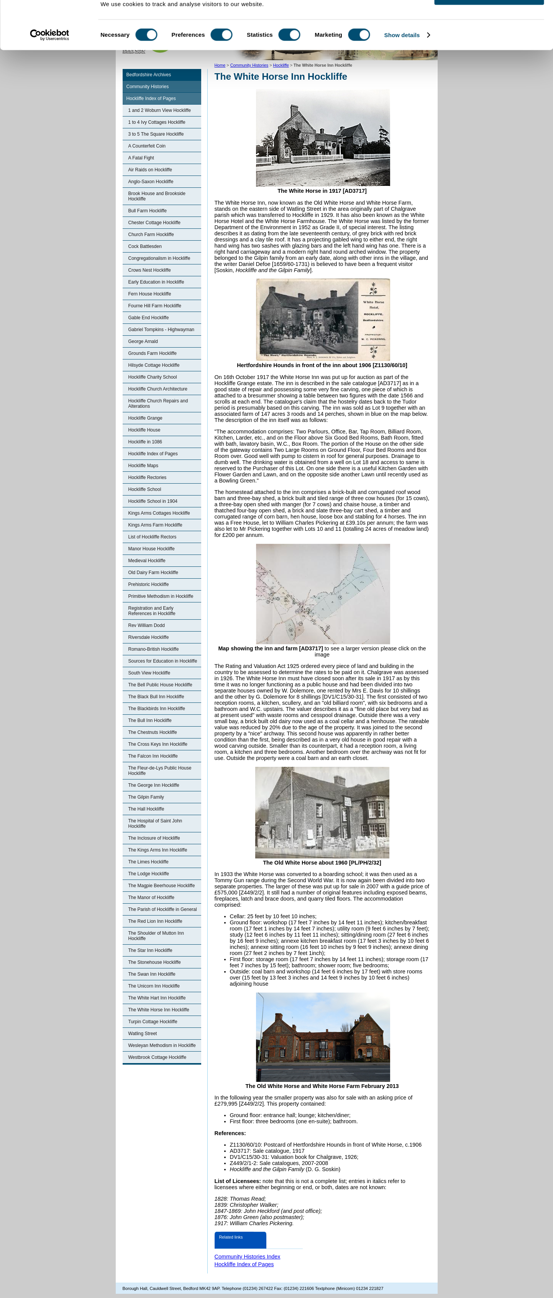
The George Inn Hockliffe (153, 785)
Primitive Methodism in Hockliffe (161, 596)
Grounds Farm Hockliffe (152, 353)
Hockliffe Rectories (147, 477)
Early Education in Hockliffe (156, 282)
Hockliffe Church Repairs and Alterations (158, 403)
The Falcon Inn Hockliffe (153, 756)
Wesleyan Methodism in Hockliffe (162, 1045)
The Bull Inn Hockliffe (150, 720)
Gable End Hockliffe (148, 317)
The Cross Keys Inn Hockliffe (158, 744)
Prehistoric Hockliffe (148, 584)
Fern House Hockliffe (149, 294)
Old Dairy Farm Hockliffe (153, 572)
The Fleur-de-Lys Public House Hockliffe (160, 770)
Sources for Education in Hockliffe (162, 661)
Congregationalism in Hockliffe (159, 258)
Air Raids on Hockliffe (150, 169)
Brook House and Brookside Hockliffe (156, 196)
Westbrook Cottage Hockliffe (157, 1057)
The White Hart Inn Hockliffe (157, 998)
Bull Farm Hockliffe (147, 210)
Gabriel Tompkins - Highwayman (161, 329)
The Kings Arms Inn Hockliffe (157, 850)
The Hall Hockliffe (146, 809)
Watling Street (142, 1033)
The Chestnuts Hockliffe (152, 732)
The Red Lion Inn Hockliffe (155, 921)
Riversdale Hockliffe (148, 637)
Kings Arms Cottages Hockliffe (159, 513)
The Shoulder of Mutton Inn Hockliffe (156, 935)
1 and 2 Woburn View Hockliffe (159, 110)
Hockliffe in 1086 (145, 442)
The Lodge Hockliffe (148, 873)
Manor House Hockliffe (151, 548)
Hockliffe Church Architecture (158, 389)
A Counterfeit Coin (147, 146)
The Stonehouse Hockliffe (154, 962)
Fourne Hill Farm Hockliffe (154, 306)
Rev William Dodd (146, 625)
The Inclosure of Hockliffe (154, 838)
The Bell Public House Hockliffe (160, 685)
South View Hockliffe (149, 673)
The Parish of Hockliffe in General (162, 909)
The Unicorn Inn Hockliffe (154, 986)
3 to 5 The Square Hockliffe (156, 134)
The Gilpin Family (146, 797)
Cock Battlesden (145, 246)
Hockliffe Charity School (152, 377)
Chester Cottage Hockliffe (154, 222)
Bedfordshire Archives (148, 74)
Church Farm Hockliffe (151, 234)
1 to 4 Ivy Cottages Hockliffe (156, 122)
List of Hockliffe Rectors (152, 537)
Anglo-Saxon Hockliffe (151, 181)
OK (489, 19)
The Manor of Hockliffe (151, 897)
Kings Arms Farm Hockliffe (155, 525)
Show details (402, 59)
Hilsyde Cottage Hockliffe (154, 365)
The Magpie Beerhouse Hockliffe (161, 885)
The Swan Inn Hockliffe (152, 974)
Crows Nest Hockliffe (149, 270)
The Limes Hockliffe (148, 862)
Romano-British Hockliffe (153, 649)
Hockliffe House (144, 430)
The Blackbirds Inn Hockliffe (156, 708)
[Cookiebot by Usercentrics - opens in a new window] (49, 59)
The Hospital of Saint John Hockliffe (155, 823)
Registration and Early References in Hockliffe (152, 611)
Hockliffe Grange (145, 418)
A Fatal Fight (141, 158)
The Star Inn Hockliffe (150, 950)
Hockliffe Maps (143, 465)
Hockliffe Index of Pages (151, 98)
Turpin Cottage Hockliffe (152, 1021)
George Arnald (143, 341)
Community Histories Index (248, 1257)
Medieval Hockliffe (147, 560)
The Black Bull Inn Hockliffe (156, 696)
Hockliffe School (144, 489)
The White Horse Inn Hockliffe (158, 1009)
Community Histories (147, 86)
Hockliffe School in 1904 (153, 501)
